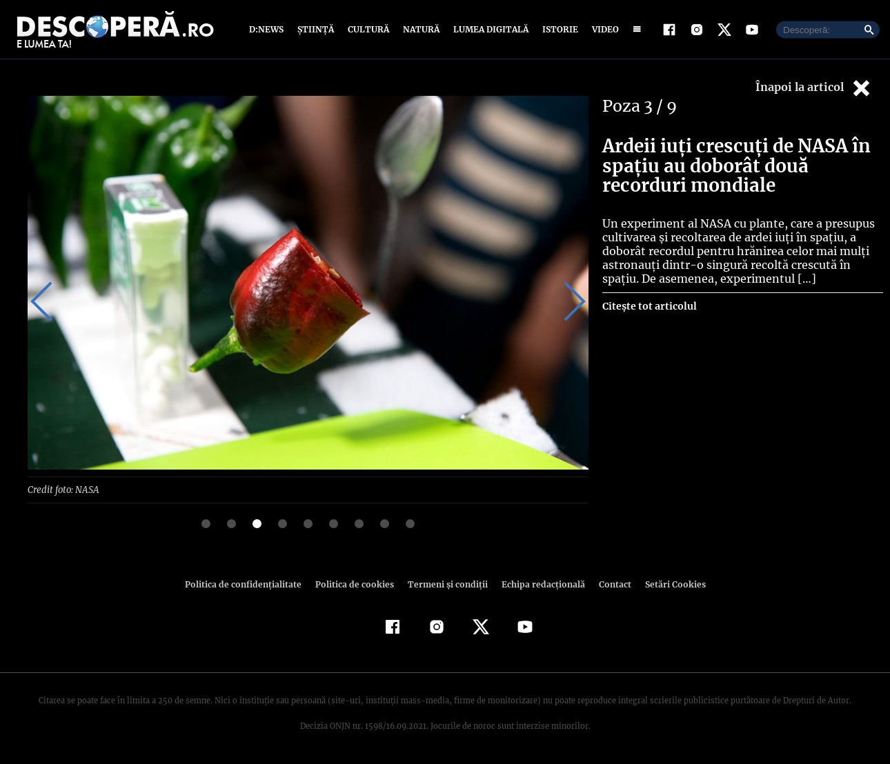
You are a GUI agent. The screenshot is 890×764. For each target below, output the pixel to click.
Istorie (557, 29)
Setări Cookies (668, 584)
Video (602, 29)
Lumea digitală (488, 29)
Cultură (368, 29)
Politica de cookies (356, 584)
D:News (268, 29)
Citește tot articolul (648, 306)
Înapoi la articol (814, 88)
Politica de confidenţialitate (249, 584)
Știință (316, 29)
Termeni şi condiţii (445, 584)
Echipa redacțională (539, 584)
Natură (419, 29)
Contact (609, 584)
